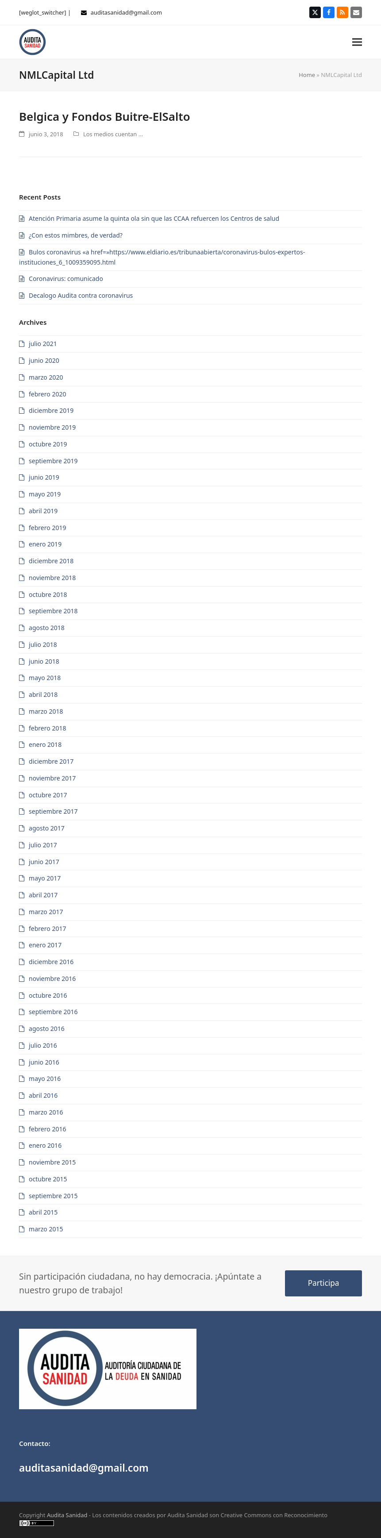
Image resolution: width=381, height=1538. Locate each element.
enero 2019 (45, 544)
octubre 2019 (48, 444)
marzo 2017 (46, 911)
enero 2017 (45, 945)
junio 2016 (44, 1062)
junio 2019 (44, 477)
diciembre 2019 (51, 410)
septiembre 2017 (53, 811)
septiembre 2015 (53, 1196)
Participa (323, 1283)
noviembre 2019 (52, 427)
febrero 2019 (47, 527)
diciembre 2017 (51, 761)
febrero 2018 (47, 728)
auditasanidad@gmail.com (126, 12)
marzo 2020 (46, 377)
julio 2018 (43, 644)
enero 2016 (45, 1145)
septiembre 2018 (53, 611)
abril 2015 (43, 1212)
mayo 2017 (45, 878)
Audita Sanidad (67, 1515)
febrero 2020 (47, 394)
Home (307, 75)
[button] (357, 42)
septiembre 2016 (53, 1011)
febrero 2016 (47, 1129)
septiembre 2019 (53, 461)
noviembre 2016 (52, 978)
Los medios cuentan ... (113, 134)
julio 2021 (43, 343)
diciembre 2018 (51, 561)
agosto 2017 (47, 828)
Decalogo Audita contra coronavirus (81, 295)
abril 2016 (43, 1095)
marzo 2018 (46, 711)
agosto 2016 (47, 1028)
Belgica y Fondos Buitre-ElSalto (104, 116)
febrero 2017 (47, 928)
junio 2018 (44, 661)
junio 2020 (44, 360)
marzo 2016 (46, 1112)
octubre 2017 (48, 795)
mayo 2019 (45, 494)
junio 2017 (44, 861)
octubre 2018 (48, 594)
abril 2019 (43, 511)
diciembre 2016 (51, 961)
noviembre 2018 (52, 577)
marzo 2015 (46, 1229)
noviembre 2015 (52, 1162)
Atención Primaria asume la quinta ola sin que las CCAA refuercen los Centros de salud (154, 218)
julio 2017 (43, 845)
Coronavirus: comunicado (66, 278)
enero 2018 (45, 744)
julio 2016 (43, 1045)
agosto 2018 (47, 627)
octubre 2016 (48, 995)
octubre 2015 (48, 1179)
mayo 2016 (45, 1078)
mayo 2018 (45, 677)
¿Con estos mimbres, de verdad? (76, 235)
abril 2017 (43, 895)
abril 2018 (43, 694)
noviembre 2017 (52, 778)
